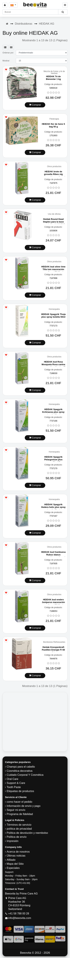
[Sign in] (5, 5)
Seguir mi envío (16, 810)
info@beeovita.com (19, 918)
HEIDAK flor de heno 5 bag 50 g (53, 125)
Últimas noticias (16, 855)
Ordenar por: (8, 53)
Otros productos (54, 166)
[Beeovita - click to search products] (62, 12)
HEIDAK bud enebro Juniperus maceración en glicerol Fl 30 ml (53, 602)
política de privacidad (19, 828)
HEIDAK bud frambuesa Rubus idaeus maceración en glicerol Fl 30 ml (53, 556)
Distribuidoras (23, 23)
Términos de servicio (19, 824)
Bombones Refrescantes (54, 642)
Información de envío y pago (23, 806)
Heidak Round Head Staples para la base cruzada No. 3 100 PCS (53, 221)
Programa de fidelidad (20, 814)
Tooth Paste (14, 787)
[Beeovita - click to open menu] (64, 5)
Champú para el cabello (21, 766)
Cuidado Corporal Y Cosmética (25, 774)
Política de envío (16, 836)
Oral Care (12, 779)
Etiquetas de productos (20, 791)
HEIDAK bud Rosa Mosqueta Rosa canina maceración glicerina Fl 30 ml (53, 366)
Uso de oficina (54, 214)
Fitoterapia (54, 119)
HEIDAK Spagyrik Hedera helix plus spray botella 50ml (53, 507)
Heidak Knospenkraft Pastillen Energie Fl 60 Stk (53, 650)
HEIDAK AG (46, 23)
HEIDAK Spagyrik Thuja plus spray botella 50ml (53, 315)
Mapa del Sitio (15, 863)
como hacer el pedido (19, 801)
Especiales (13, 868)
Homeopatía (54, 309)
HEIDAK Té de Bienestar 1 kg (53, 77)
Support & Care (16, 783)
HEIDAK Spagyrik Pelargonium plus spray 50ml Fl (53, 459)
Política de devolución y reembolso (27, 832)
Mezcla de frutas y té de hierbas (54, 72)
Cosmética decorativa (19, 770)
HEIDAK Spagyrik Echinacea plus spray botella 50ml (53, 412)
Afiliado (11, 859)
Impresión (12, 841)
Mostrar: (6, 61)
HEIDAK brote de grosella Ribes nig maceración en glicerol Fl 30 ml (53, 175)
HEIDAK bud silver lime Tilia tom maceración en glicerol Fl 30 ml (53, 269)
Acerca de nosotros (18, 851)
